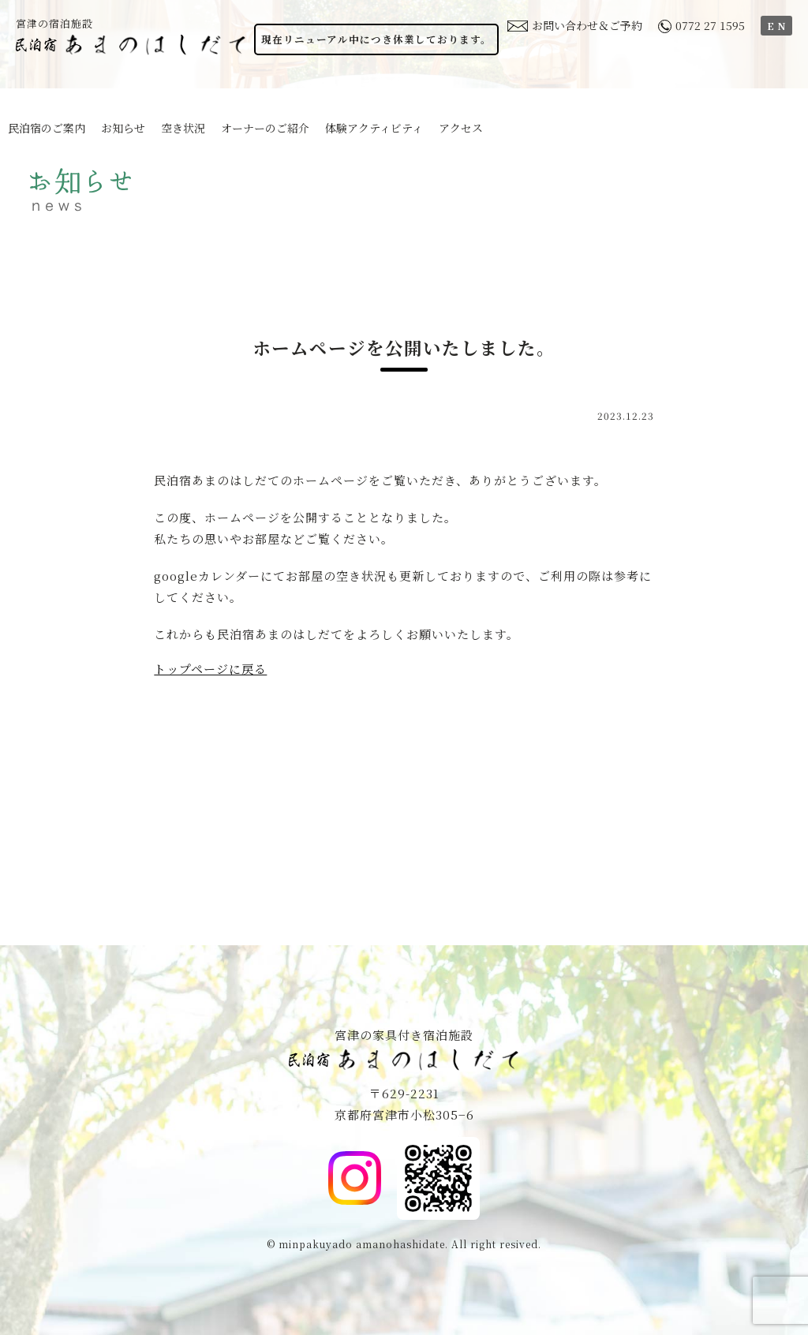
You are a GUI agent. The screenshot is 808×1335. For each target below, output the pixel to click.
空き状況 (183, 128)
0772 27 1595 (701, 25)
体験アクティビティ (374, 128)
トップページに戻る (210, 668)
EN (778, 25)
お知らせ (123, 128)
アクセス (461, 128)
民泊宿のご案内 (46, 128)
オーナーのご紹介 (265, 128)
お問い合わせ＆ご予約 (574, 25)
